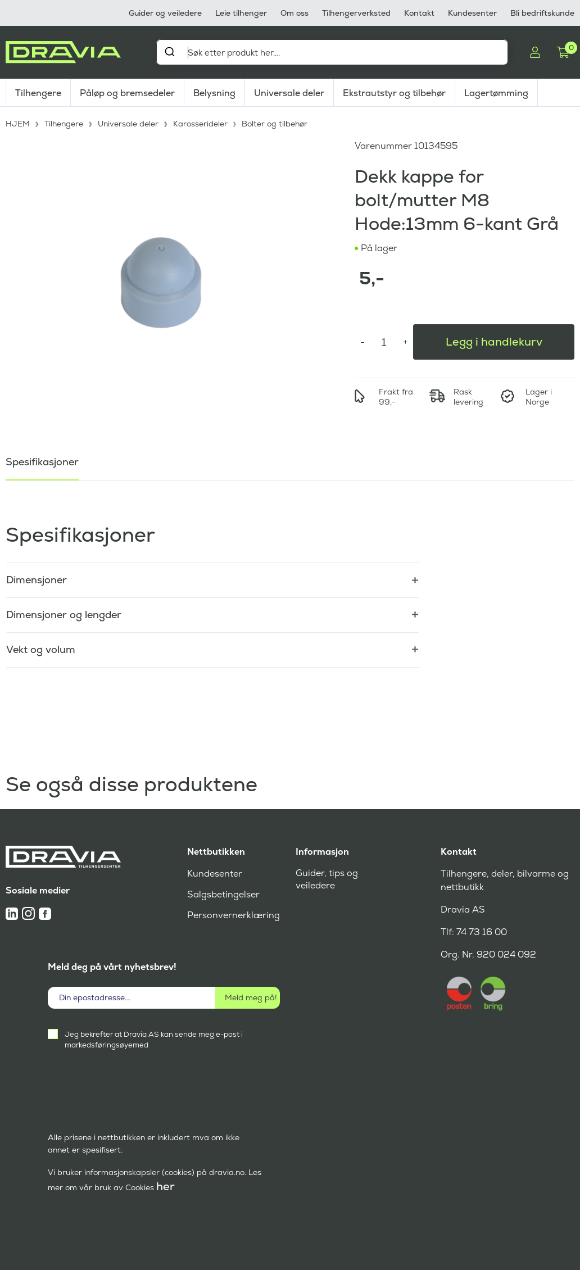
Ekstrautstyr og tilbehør (394, 93)
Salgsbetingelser (223, 894)
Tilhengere (38, 93)
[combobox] (332, 52)
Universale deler (289, 93)
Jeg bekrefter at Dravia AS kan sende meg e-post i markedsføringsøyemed (154, 1039)
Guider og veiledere (165, 13)
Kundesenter (472, 13)
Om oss (294, 13)
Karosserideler (200, 124)
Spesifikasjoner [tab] (42, 461)
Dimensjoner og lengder (63, 614)
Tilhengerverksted (356, 13)
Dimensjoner (36, 579)
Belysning (214, 93)
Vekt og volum (40, 649)
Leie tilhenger (241, 13)
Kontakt (419, 13)
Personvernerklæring (233, 915)
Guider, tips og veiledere (327, 879)
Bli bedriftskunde (542, 13)
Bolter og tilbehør (274, 124)
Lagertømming (496, 93)
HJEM (18, 124)
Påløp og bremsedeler (127, 93)
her (165, 1186)
